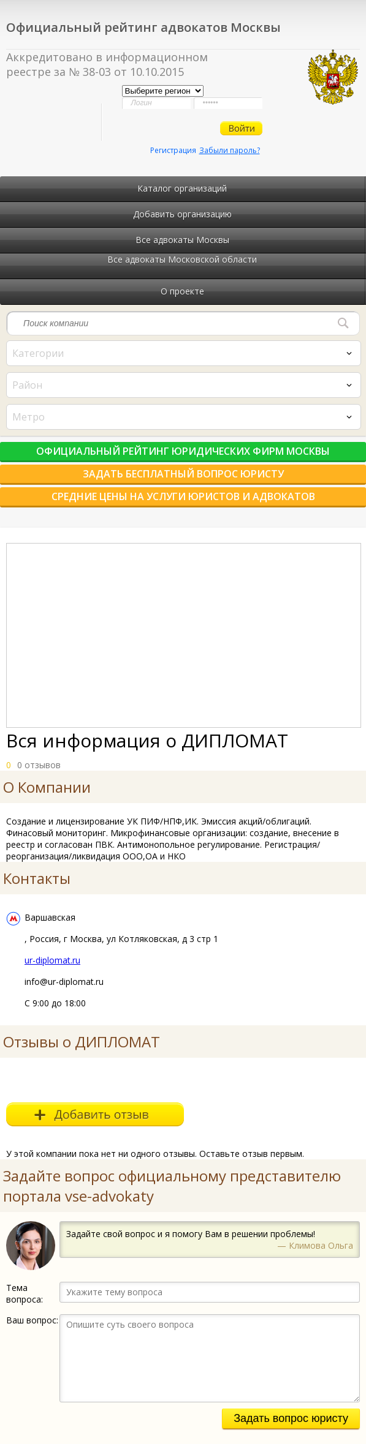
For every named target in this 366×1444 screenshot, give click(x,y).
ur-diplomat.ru (52, 960)
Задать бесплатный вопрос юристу (183, 474)
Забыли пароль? (229, 150)
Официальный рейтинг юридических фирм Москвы (183, 451)
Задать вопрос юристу (291, 1418)
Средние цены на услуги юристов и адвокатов (183, 496)
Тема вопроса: (24, 1293)
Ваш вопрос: (32, 1320)
